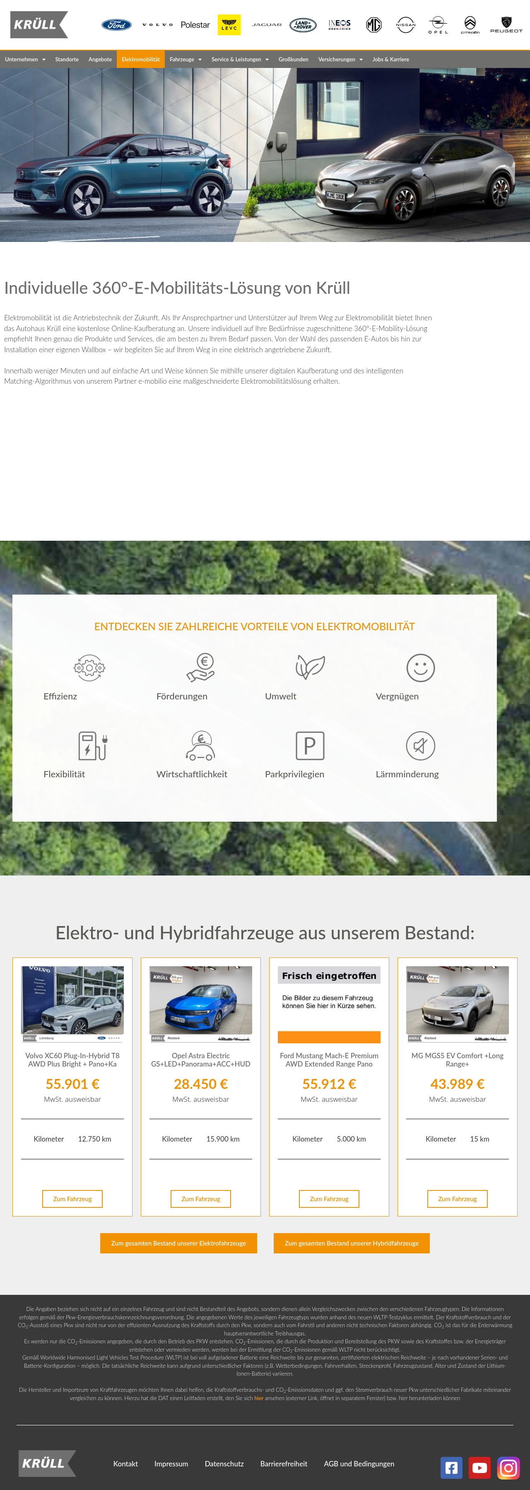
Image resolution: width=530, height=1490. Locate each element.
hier (258, 1398)
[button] (89, 696)
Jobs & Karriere (391, 59)
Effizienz (60, 695)
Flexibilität (64, 773)
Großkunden (293, 59)
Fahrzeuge (186, 59)
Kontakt (125, 1463)
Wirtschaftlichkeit (192, 773)
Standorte (67, 59)
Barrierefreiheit (284, 1463)
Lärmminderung (407, 773)
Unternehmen (25, 59)
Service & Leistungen (240, 59)
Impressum (171, 1463)
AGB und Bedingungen (359, 1463)
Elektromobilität (141, 59)
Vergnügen (397, 695)
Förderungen (182, 695)
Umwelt (280, 695)
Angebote (100, 59)
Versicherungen (340, 59)
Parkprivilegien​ (295, 773)
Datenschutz (224, 1463)
